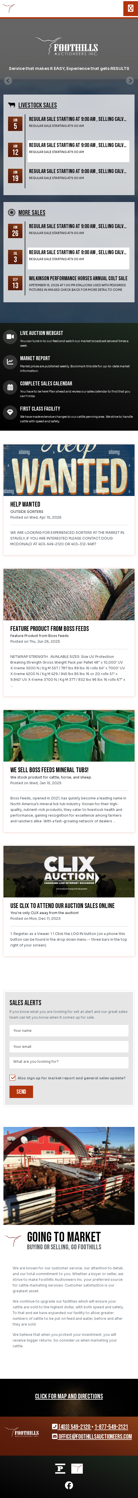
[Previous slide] (8, 81)
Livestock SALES (37, 105)
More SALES (31, 213)
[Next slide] (130, 81)
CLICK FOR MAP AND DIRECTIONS (69, 1397)
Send (21, 1091)
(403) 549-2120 (71, 1427)
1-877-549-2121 (111, 1427)
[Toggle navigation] (130, 8)
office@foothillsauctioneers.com (92, 1437)
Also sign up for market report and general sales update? (67, 1078)
